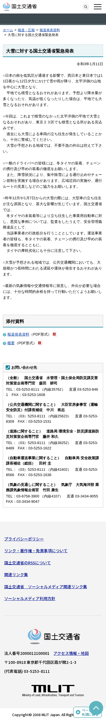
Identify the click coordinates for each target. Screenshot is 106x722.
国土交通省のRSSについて (27, 562)
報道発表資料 (50, 30)
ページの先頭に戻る (90, 712)
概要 (11, 343)
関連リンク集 (16, 574)
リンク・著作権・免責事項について (36, 550)
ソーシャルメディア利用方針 (29, 598)
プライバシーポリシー (24, 539)
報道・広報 (26, 30)
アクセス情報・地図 (71, 653)
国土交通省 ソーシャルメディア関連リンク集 (45, 586)
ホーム (8, 30)
